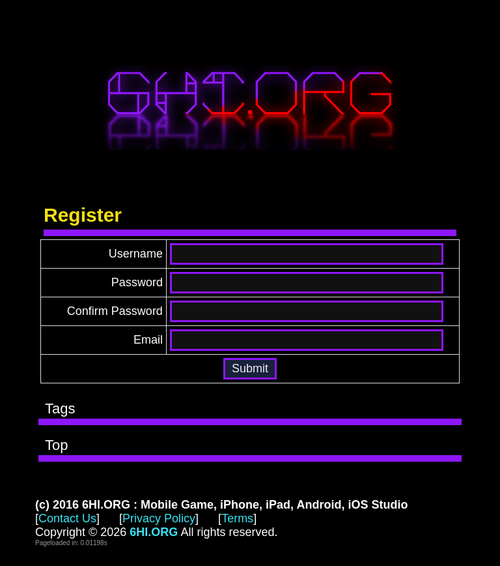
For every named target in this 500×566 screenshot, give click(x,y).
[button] (250, 369)
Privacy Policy (158, 518)
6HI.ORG (250, 107)
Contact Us (67, 518)
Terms (237, 518)
